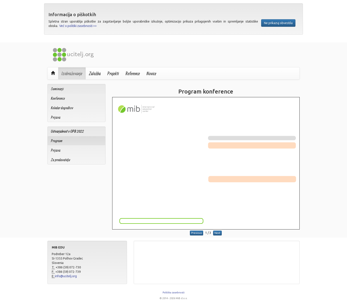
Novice (151, 73)
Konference (58, 98)
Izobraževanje (72, 73)
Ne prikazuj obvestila (278, 23)
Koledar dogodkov (62, 107)
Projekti (113, 73)
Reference (132, 73)
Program (56, 140)
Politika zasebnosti (174, 292)
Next (217, 232)
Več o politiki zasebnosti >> (78, 26)
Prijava (55, 117)
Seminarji (57, 88)
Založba (95, 73)
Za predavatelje (60, 159)
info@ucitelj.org (66, 276)
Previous (196, 232)
